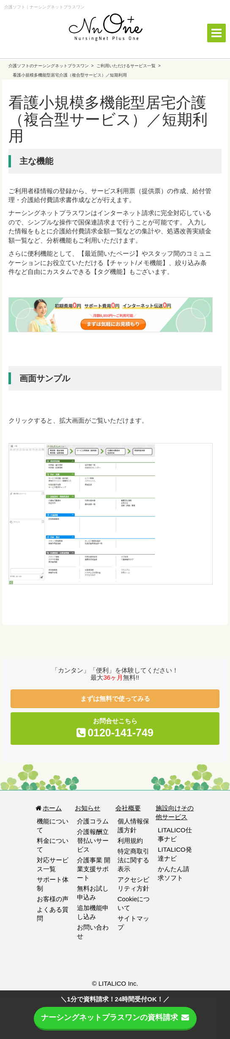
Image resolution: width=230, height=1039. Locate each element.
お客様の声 (52, 898)
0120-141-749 (120, 732)
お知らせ (87, 808)
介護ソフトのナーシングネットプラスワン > (51, 65)
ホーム (48, 808)
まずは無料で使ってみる (115, 698)
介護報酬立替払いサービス (93, 840)
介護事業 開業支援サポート (93, 868)
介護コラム (93, 821)
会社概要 (128, 808)
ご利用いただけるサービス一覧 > (128, 65)
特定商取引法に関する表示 (133, 860)
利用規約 (130, 840)
